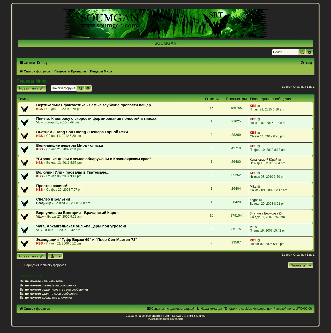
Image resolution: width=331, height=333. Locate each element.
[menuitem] (41, 63)
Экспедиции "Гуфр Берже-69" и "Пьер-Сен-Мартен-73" (86, 240)
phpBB (156, 315)
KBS (39, 109)
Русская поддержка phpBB (165, 318)
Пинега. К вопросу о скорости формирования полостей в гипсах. (96, 118)
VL (38, 122)
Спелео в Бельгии (53, 199)
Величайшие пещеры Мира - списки (69, 145)
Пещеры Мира (32, 81)
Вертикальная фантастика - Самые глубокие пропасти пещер (93, 105)
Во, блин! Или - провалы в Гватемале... (72, 172)
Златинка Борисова (264, 213)
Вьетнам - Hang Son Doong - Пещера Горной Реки (82, 132)
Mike (253, 186)
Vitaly (40, 216)
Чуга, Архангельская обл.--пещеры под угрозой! (81, 226)
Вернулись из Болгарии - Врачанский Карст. (77, 213)
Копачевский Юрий (263, 159)
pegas (254, 200)
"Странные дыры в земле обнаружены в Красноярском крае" (93, 159)
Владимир (43, 203)
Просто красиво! (51, 186)
